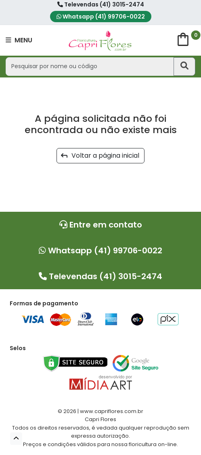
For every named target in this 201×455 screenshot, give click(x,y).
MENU (19, 40)
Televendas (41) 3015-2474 (100, 4)
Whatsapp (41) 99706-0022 (101, 17)
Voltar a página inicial (100, 155)
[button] (16, 438)
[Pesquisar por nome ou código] (90, 66)
